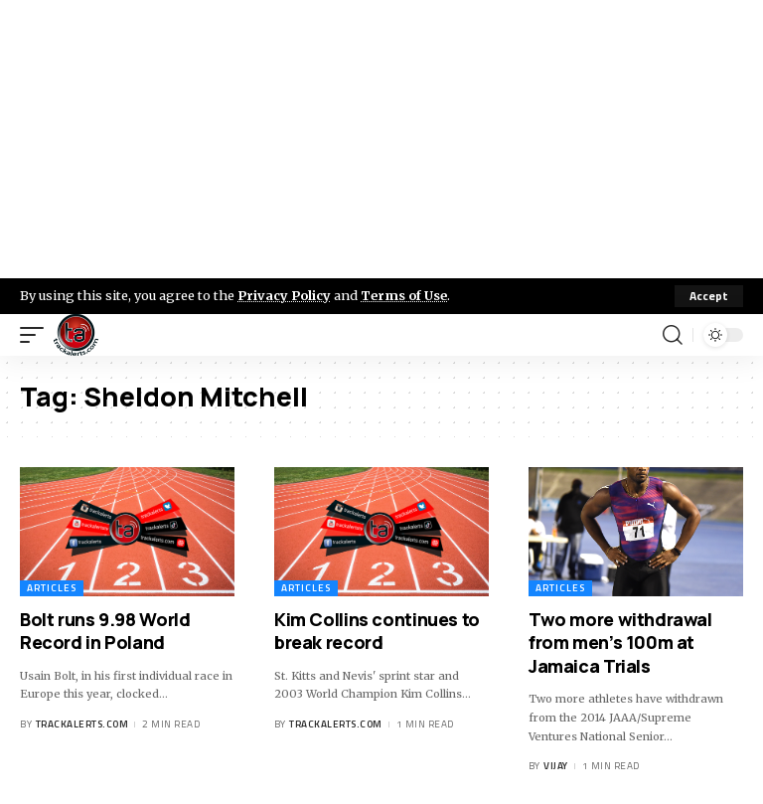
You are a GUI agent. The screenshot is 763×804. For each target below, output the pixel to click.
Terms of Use (404, 295)
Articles (51, 587)
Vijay (555, 765)
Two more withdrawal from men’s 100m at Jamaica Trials (620, 642)
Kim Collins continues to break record (377, 630)
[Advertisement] (381, 139)
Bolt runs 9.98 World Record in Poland (105, 630)
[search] (672, 335)
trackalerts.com (82, 724)
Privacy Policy (284, 295)
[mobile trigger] (37, 335)
